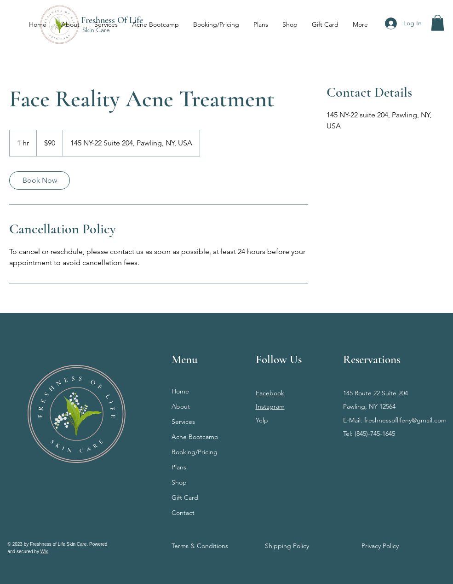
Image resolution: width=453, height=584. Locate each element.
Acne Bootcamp (195, 437)
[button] (437, 23)
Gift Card (185, 497)
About (181, 406)
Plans (179, 467)
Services (183, 421)
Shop (179, 482)
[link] (39, 180)
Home (180, 391)
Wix (44, 551)
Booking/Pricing (195, 452)
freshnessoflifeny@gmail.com (405, 420)
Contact (183, 513)
